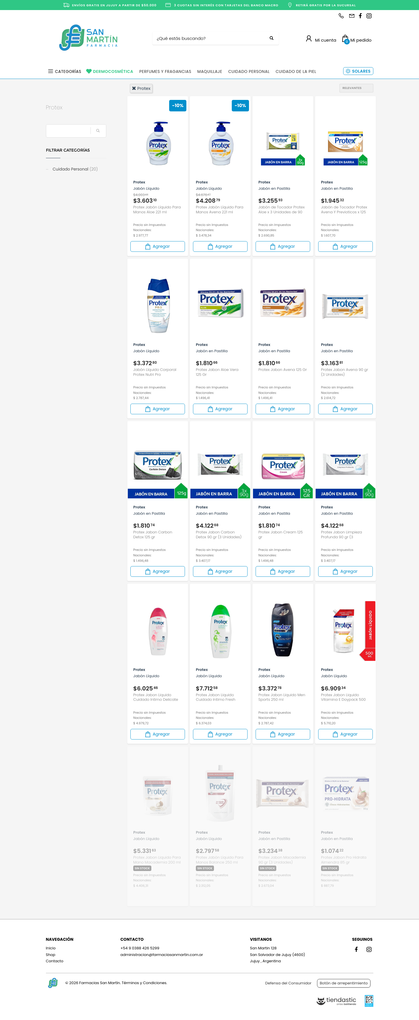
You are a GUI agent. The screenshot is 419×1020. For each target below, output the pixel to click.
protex (141, 88)
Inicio (51, 948)
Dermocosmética (113, 71)
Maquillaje (209, 71)
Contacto (54, 961)
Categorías (68, 71)
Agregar (157, 246)
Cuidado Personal (249, 71)
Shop (50, 954)
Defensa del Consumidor (288, 983)
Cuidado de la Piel (296, 71)
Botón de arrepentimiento (344, 983)
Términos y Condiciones (144, 983)
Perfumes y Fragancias (165, 71)
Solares (361, 71)
